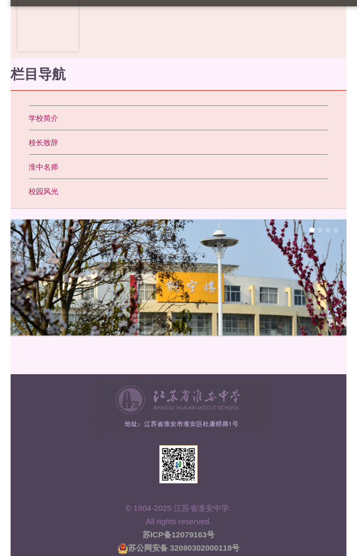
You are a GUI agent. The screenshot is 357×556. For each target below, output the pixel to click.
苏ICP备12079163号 (178, 534)
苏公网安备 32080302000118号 (179, 547)
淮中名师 (43, 167)
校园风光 (43, 191)
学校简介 (43, 118)
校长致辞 (43, 142)
